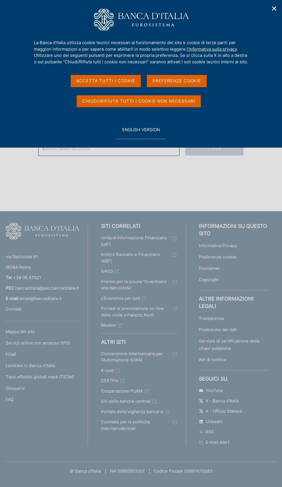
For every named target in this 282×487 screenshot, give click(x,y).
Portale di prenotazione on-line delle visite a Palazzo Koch (132, 312)
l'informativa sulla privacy (212, 49)
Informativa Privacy (218, 245)
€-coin (107, 370)
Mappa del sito (20, 331)
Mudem (108, 325)
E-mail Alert (214, 442)
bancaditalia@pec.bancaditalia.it (47, 288)
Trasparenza (211, 318)
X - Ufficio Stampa (220, 411)
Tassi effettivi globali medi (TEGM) (40, 377)
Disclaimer (209, 268)
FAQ (10, 399)
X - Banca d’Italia (219, 401)
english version (141, 132)
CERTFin (110, 380)
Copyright (209, 279)
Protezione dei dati (218, 329)
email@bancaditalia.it (41, 298)
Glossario (15, 388)
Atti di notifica (212, 359)
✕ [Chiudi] (274, 8)
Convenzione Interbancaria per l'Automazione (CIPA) (132, 357)
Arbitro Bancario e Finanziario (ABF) (130, 258)
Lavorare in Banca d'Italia (30, 365)
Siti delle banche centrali (125, 401)
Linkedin (211, 421)
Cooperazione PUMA (122, 391)
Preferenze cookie (217, 257)
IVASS (107, 271)
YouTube (211, 390)
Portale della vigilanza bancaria (132, 411)
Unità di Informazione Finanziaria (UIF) (134, 241)
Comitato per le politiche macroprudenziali (125, 425)
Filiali (11, 354)
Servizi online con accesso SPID (38, 343)
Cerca (214, 148)
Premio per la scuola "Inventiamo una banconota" (134, 285)
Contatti (13, 309)
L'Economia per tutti (120, 298)
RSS (206, 431)
